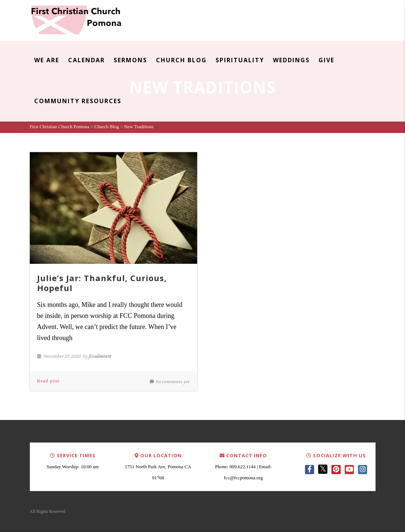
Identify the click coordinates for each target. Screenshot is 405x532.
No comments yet (170, 382)
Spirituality (240, 60)
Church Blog (181, 60)
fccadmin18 (100, 356)
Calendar (86, 60)
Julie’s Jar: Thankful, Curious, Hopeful (102, 282)
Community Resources (77, 101)
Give (326, 60)
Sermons (130, 60)
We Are (46, 60)
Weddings (291, 60)
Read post (48, 381)
